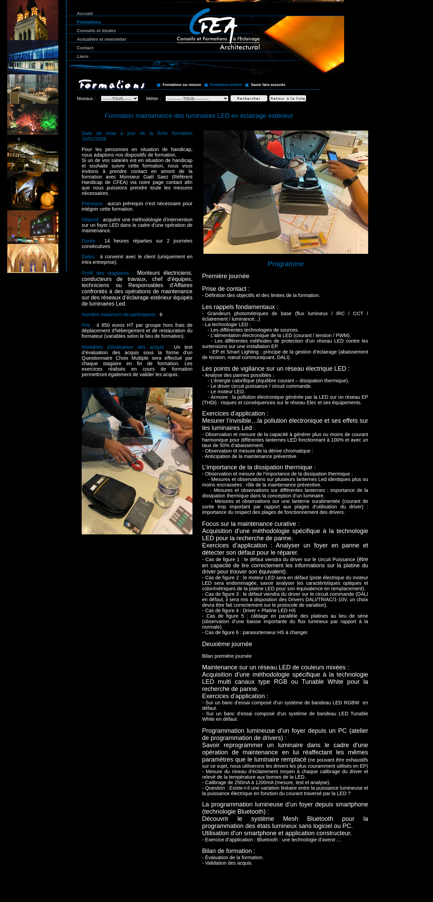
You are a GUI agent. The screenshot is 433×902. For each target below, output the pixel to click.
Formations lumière (226, 85)
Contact (85, 47)
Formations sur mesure (182, 85)
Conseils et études (96, 30)
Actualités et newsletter (102, 39)
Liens (83, 56)
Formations (89, 22)
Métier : (153, 98)
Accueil (85, 13)
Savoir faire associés (268, 85)
